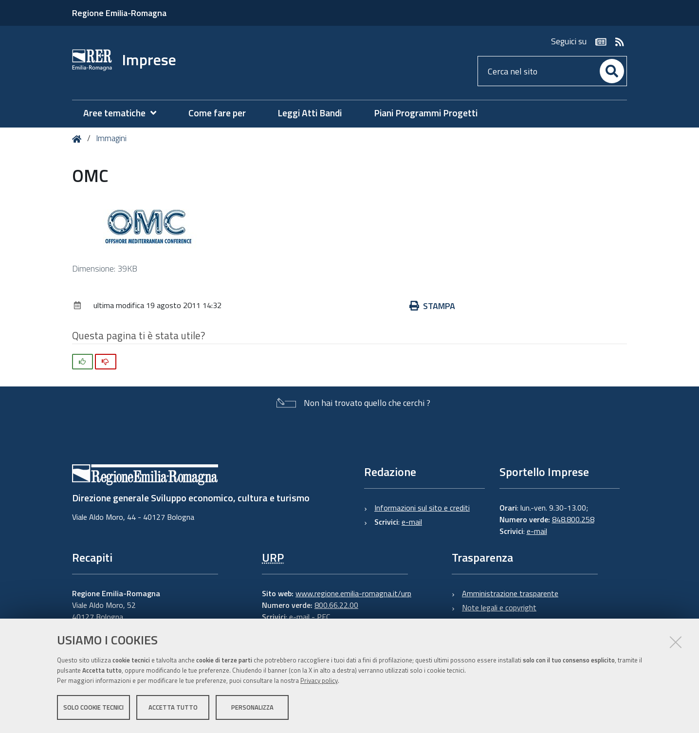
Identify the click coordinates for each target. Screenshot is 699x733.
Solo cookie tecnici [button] (93, 708)
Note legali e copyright (499, 607)
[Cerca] (612, 71)
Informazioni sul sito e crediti (422, 507)
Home (78, 139)
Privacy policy (319, 681)
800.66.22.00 (336, 605)
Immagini (111, 138)
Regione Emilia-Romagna (119, 12)
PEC (323, 617)
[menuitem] (124, 113)
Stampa (432, 305)
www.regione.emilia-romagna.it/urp (353, 593)
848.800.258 (573, 519)
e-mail (412, 522)
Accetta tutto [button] (173, 708)
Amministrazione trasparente (510, 593)
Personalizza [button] (252, 708)
